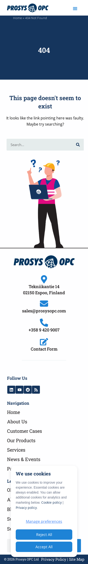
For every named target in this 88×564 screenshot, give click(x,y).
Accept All (44, 546)
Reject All (44, 534)
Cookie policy (51, 502)
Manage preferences (44, 521)
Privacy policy (26, 507)
